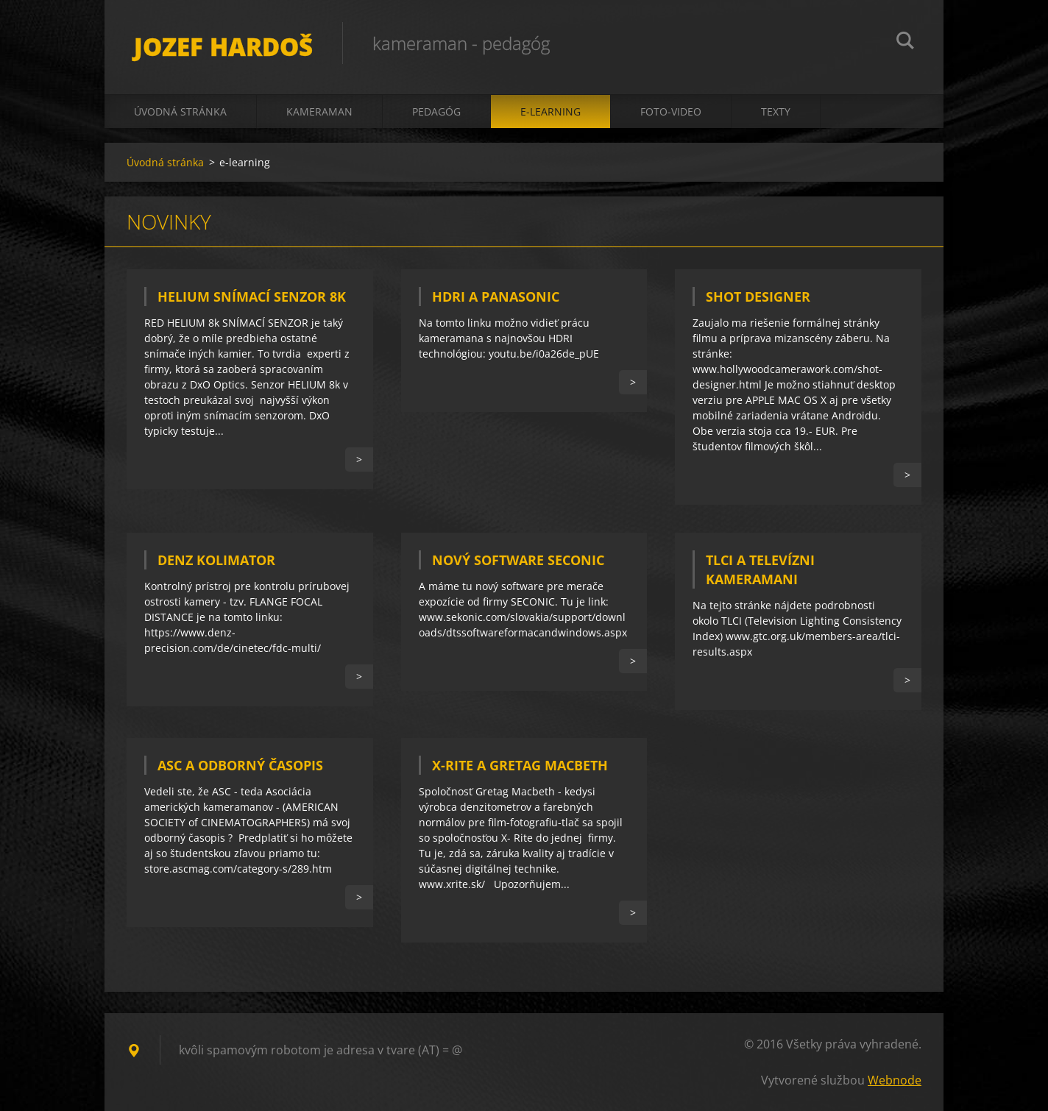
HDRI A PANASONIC (495, 296)
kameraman (319, 111)
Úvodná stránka (180, 111)
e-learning (550, 111)
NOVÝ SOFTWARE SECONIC (518, 560)
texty (775, 111)
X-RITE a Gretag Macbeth (520, 765)
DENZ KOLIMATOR (216, 560)
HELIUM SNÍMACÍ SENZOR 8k (251, 296)
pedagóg (436, 111)
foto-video (670, 111)
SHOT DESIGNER (758, 296)
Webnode (894, 1080)
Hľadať (905, 42)
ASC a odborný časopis (240, 765)
